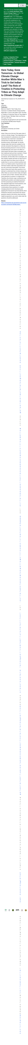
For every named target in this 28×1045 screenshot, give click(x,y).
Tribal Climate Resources (10, 59)
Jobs (5, 64)
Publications (18, 60)
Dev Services (20, 1024)
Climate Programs (9, 60)
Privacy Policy (20, 981)
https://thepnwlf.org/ (12, 40)
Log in (25, 57)
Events (9, 64)
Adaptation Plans (14, 57)
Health (24, 60)
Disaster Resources (20, 62)
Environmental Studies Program (20, 389)
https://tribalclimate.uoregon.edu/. (13, 45)
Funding (6, 57)
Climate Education (9, 62)
